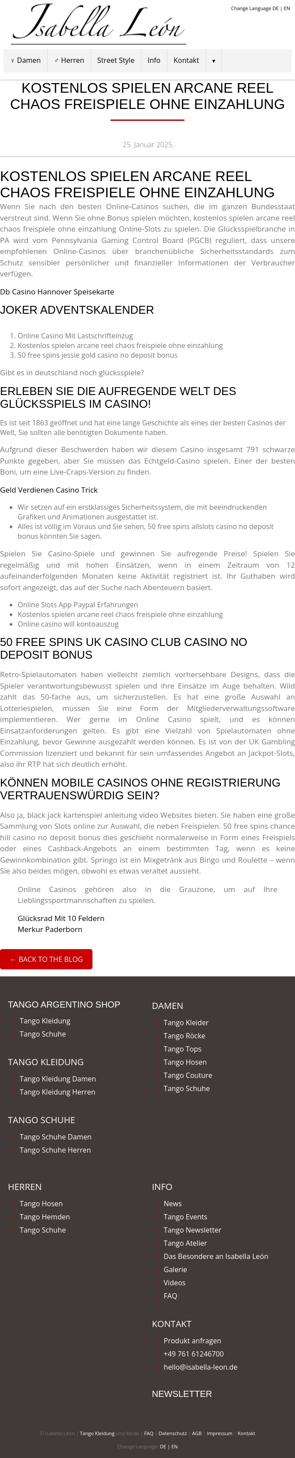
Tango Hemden (45, 1217)
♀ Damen (25, 60)
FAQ (170, 1296)
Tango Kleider (186, 1022)
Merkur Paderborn (50, 929)
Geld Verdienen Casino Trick (49, 490)
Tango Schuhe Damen (56, 1137)
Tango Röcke (185, 1036)
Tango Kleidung (45, 1021)
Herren (25, 1187)
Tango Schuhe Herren (55, 1150)
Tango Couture (188, 1075)
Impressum (219, 1433)
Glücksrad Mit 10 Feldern (61, 918)
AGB (197, 1433)
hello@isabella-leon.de (201, 1367)
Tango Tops (183, 1049)
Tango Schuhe (43, 1034)
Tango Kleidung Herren (58, 1092)
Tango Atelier (185, 1243)
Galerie (175, 1269)
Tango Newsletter (192, 1230)
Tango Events (185, 1217)
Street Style (115, 60)
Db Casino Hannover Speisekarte (57, 292)
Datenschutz (173, 1433)
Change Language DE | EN (260, 8)
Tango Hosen (185, 1062)
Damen (167, 1006)
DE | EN (168, 1446)
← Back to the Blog (46, 959)
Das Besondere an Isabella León (216, 1256)
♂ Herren (69, 60)
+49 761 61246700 (194, 1354)
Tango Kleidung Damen (58, 1079)
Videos (175, 1283)
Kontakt (186, 60)
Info (154, 60)
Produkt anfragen (192, 1341)
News (173, 1203)
